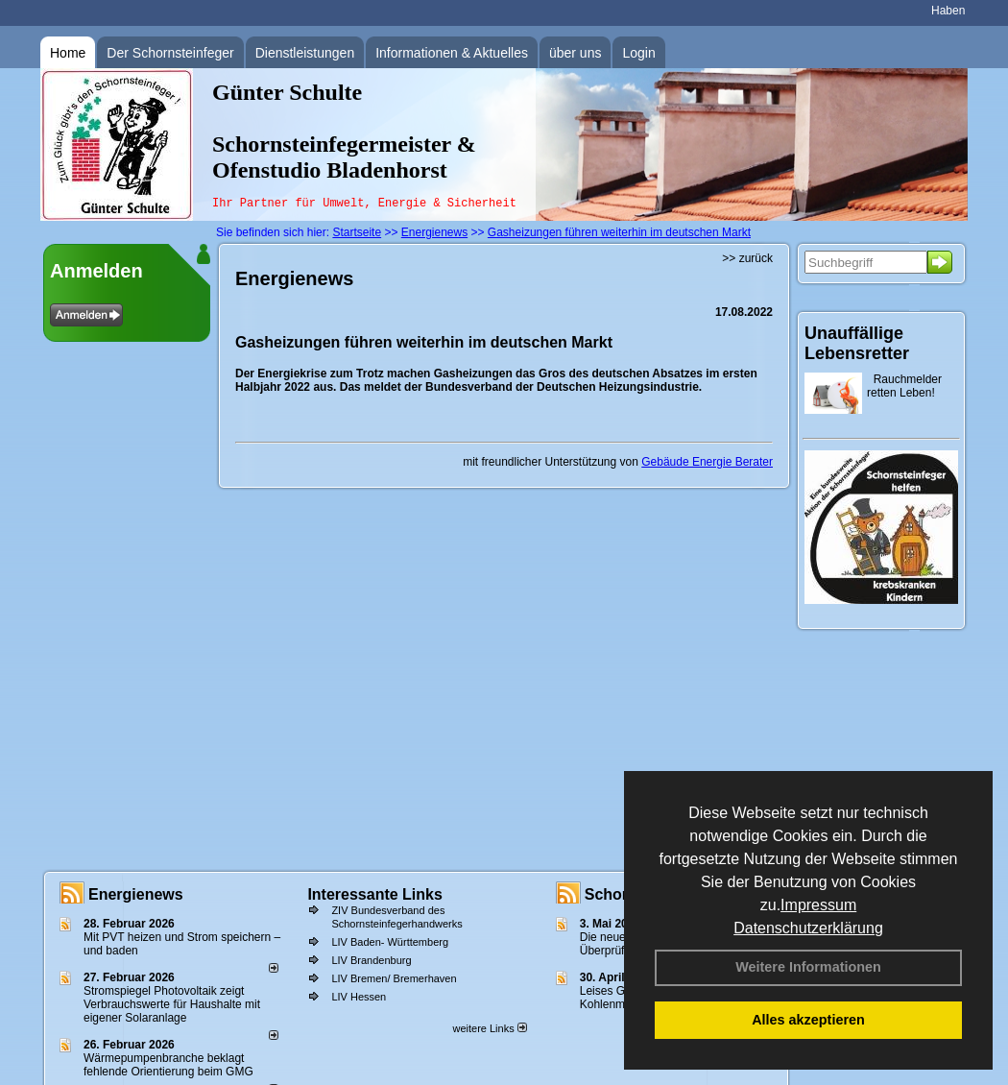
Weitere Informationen (808, 967)
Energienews (135, 894)
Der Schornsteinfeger (170, 52)
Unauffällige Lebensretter (856, 343)
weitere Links (489, 1028)
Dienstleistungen (305, 52)
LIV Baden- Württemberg (389, 942)
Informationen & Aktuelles (451, 52)
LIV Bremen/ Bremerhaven (393, 978)
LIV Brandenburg (371, 960)
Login (638, 52)
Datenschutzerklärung (808, 928)
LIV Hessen (358, 996)
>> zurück (747, 258)
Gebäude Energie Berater (707, 462)
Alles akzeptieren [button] (808, 1019)
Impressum (818, 905)
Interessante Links (375, 894)
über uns (575, 52)
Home (67, 52)
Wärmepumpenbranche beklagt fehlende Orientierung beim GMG (168, 1064)
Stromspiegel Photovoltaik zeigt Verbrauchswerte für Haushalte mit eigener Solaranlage (172, 1004)
